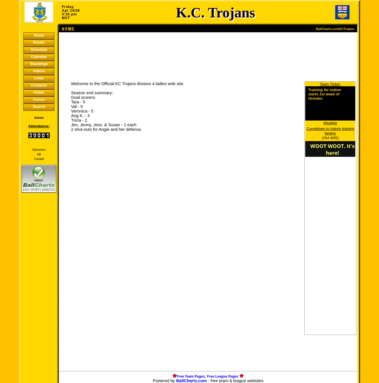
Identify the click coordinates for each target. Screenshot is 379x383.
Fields (38, 92)
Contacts (39, 85)
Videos (39, 71)
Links (39, 78)
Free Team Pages (191, 376)
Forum (39, 99)
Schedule (39, 49)
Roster (39, 42)
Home (39, 35)
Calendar (39, 57)
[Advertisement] (39, 292)
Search (39, 107)
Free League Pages (222, 376)
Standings (39, 64)
